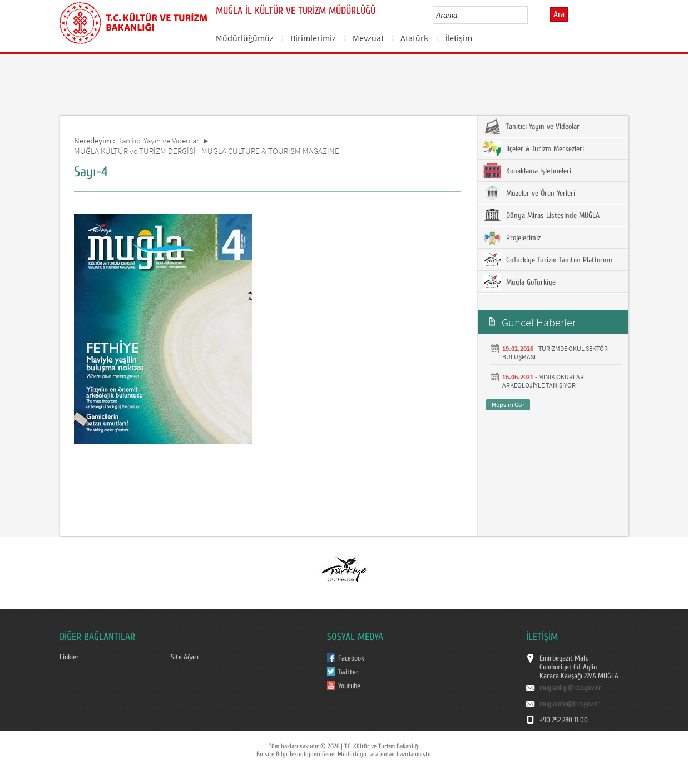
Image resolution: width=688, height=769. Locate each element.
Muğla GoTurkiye (519, 282)
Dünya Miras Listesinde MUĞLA (541, 215)
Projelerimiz (512, 237)
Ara (559, 14)
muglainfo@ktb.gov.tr (569, 703)
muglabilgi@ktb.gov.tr (570, 687)
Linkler (69, 657)
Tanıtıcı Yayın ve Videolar (158, 140)
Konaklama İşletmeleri (527, 170)
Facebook (351, 658)
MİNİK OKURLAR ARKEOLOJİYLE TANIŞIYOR (543, 381)
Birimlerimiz (313, 37)
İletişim (458, 37)
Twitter (348, 672)
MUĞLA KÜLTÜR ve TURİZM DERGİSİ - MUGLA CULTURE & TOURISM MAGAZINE (206, 151)
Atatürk (414, 37)
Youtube (349, 686)
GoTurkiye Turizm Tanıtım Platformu (547, 259)
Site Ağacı (185, 657)
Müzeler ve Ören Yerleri (529, 193)
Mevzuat (368, 37)
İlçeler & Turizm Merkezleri (533, 148)
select (531, 15)
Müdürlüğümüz (245, 37)
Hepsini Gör (508, 404)
